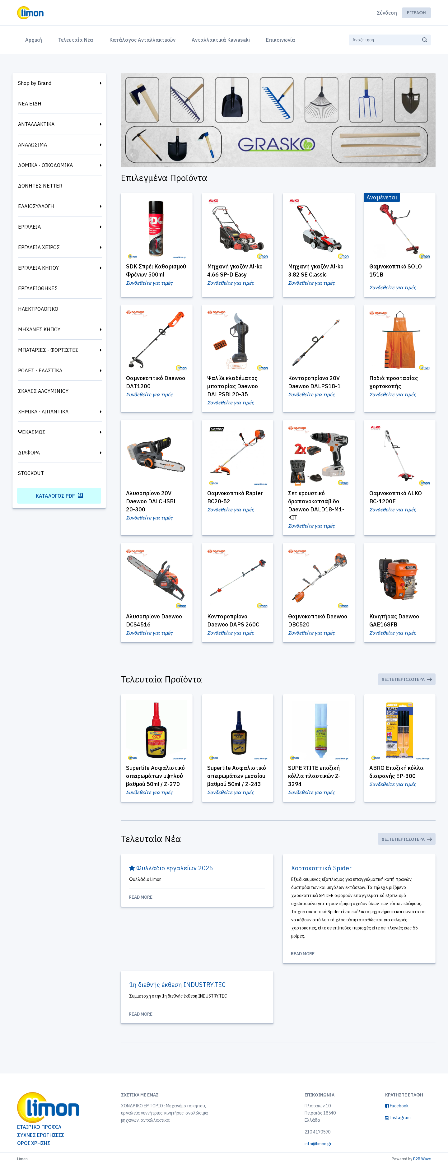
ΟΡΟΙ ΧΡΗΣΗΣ (33, 1150)
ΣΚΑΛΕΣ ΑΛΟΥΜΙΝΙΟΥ (43, 391)
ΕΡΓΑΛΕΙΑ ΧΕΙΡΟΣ (39, 247)
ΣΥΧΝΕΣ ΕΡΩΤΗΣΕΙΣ (40, 1142)
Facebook (396, 1113)
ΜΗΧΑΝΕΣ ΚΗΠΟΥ (39, 329)
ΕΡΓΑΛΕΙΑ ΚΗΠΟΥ (38, 268)
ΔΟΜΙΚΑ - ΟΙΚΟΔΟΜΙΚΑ (45, 165)
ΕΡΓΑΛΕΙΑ (29, 227)
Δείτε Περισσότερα (406, 685)
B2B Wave (422, 1166)
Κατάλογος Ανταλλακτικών (142, 40)
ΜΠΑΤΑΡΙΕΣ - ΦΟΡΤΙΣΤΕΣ (48, 350)
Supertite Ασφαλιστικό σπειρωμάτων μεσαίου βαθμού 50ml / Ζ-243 (237, 782)
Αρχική (34, 39)
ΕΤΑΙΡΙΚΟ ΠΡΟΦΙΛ (39, 1134)
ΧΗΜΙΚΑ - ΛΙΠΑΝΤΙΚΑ (43, 411)
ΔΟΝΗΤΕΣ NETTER (40, 186)
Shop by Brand (34, 83)
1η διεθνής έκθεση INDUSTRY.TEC (177, 992)
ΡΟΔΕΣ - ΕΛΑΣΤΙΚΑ (40, 370)
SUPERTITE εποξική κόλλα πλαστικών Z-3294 (315, 782)
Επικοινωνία (280, 40)
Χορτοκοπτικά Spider (321, 874)
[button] (133, 155)
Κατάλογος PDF (59, 496)
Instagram (398, 1125)
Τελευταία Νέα (75, 40)
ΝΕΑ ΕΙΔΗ (29, 103)
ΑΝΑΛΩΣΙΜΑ (32, 145)
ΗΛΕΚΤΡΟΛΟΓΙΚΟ (38, 309)
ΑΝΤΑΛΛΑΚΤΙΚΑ (36, 124)
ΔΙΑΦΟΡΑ (29, 452)
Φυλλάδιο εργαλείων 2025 (171, 874)
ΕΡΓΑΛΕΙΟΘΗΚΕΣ (38, 288)
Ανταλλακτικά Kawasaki (221, 40)
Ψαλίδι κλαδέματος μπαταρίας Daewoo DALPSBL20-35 (233, 390)
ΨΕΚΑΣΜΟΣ (31, 432)
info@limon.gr (318, 1151)
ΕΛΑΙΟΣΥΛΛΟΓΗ (36, 206)
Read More (197, 904)
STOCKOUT (31, 473)
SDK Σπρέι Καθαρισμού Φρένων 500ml (153, 274)
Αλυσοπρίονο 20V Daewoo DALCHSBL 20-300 (152, 505)
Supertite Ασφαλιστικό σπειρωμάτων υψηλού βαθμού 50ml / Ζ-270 (156, 782)
